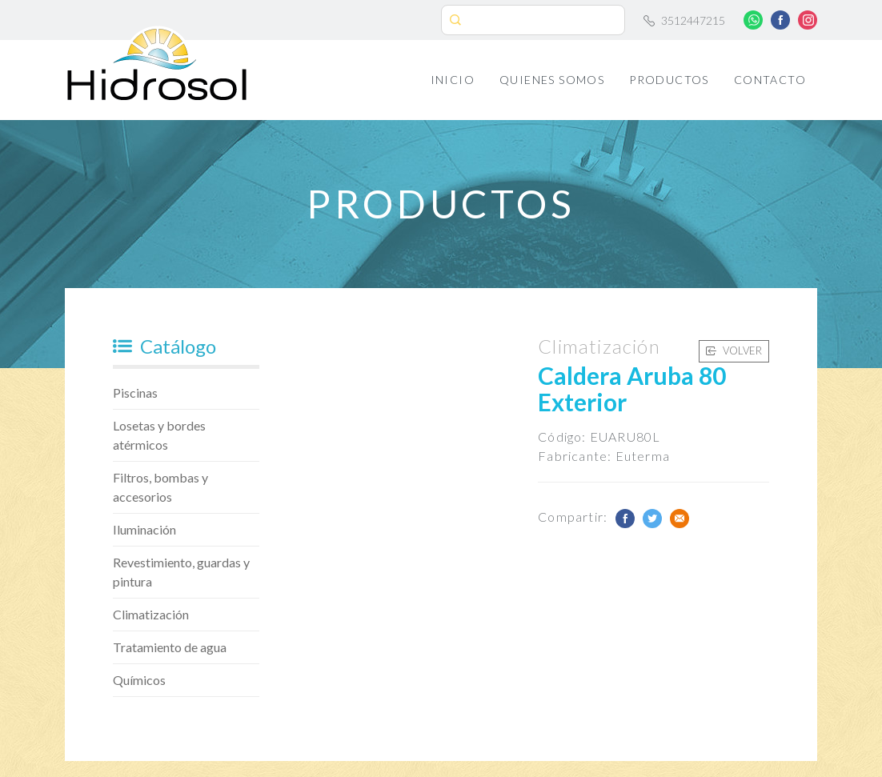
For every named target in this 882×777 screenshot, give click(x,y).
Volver (734, 350)
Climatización (151, 614)
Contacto (770, 79)
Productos (669, 79)
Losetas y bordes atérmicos (159, 435)
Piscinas (135, 392)
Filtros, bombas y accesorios (160, 487)
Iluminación (144, 529)
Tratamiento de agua (170, 647)
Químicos (139, 679)
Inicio (453, 79)
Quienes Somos (551, 79)
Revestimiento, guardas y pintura (181, 572)
